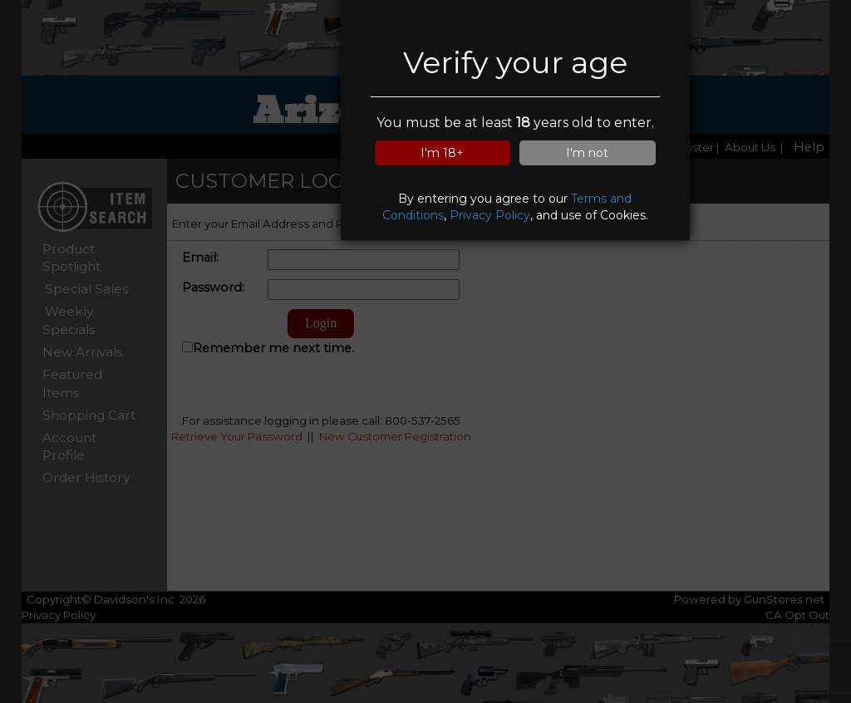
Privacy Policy (490, 215)
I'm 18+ (442, 152)
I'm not (587, 152)
